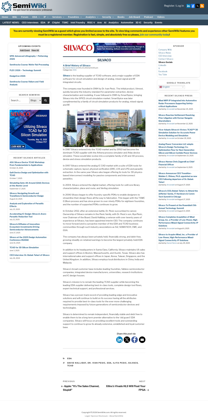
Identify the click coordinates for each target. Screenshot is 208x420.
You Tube (162, 74)
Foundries (75, 17)
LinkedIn (162, 65)
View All (35, 50)
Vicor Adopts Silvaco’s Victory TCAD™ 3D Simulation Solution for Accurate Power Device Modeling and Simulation (178, 132)
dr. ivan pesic (96, 363)
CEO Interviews (30, 22)
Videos (161, 17)
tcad (70, 366)
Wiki (14, 17)
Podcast (148, 17)
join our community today (154, 34)
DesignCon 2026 (17, 76)
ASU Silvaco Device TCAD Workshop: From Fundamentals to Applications (27, 163)
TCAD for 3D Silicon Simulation (24, 247)
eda (109, 363)
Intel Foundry (78, 22)
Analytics (92, 17)
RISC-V (91, 22)
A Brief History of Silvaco (76, 65)
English (164, 87)
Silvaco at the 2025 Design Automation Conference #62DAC (28, 238)
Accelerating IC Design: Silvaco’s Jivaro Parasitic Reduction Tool (28, 215)
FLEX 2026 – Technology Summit (25, 70)
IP (46, 17)
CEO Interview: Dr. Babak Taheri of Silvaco (29, 255)
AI (105, 22)
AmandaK (171, 109)
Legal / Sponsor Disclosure (96, 416)
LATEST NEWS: (11, 22)
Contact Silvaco (165, 59)
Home (5, 17)
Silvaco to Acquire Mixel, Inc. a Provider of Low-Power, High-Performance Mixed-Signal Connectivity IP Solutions (178, 237)
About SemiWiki (116, 416)
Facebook (162, 71)
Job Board (134, 17)
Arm (99, 22)
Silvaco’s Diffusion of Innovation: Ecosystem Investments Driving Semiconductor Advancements (25, 227)
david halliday (76, 363)
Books (120, 17)
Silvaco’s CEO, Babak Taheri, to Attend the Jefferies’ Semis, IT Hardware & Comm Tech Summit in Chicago (178, 194)
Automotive (127, 22)
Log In (180, 5)
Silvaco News (164, 53)
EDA (36, 17)
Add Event (25, 50)
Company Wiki (165, 50)
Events (158, 22)
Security (108, 17)
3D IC (138, 22)
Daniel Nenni (70, 68)
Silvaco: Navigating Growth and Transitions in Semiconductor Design (27, 194)
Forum (24, 17)
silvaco (133, 363)
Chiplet (56, 22)
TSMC (65, 22)
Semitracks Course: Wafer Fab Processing (29, 64)
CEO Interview (165, 56)
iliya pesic (120, 363)
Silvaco (66, 75)
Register (169, 5)
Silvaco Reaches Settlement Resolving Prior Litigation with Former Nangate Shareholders (176, 118)
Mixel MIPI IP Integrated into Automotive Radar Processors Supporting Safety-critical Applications (177, 103)
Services (58, 17)
